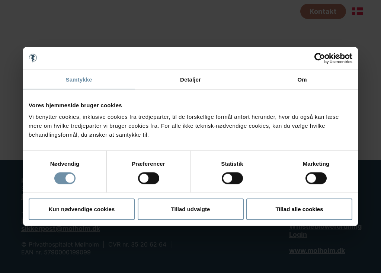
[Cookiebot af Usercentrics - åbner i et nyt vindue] (319, 58)
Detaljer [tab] (190, 79)
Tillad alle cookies (299, 209)
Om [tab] (302, 79)
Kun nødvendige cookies (82, 209)
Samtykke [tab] (79, 79)
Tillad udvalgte (190, 209)
